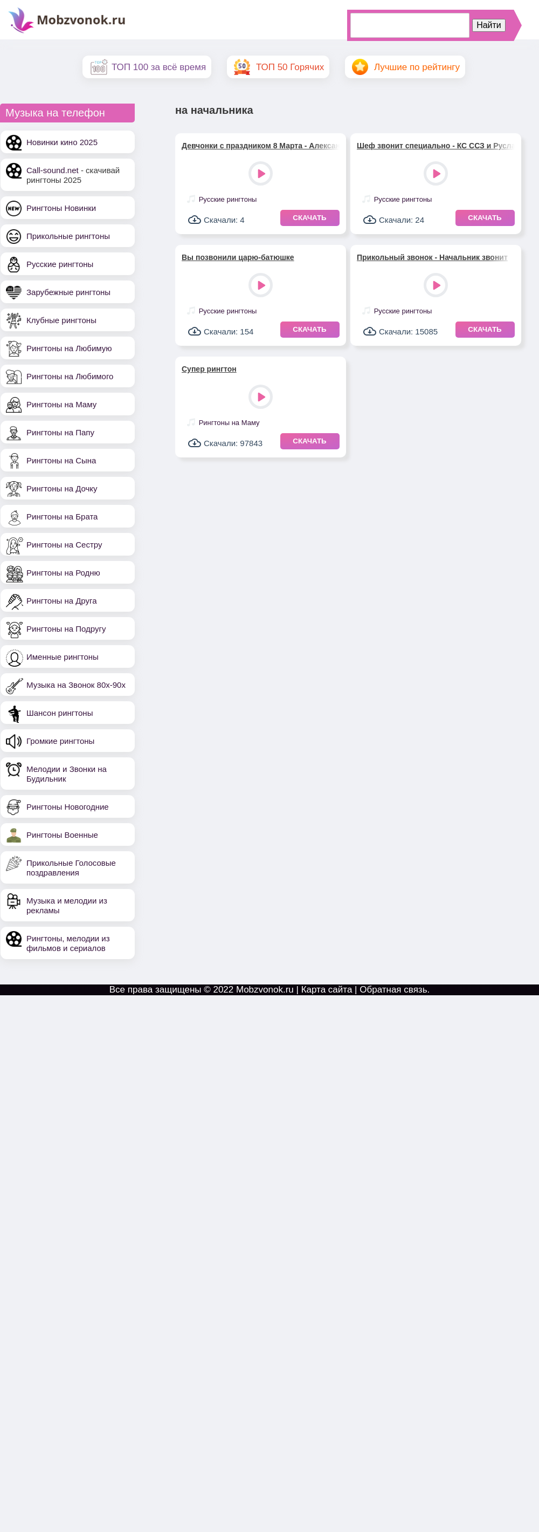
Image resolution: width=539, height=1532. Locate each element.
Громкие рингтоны (60, 741)
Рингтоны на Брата (62, 516)
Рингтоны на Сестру (64, 544)
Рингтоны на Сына (61, 460)
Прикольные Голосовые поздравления (71, 867)
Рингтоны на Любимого (69, 376)
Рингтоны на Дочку (62, 488)
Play (261, 174)
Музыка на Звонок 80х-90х (76, 684)
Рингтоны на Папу (60, 432)
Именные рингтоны (62, 656)
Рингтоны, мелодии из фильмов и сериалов (68, 943)
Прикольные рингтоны (68, 236)
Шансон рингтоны (59, 712)
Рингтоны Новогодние (67, 806)
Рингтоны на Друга (61, 600)
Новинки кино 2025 (62, 142)
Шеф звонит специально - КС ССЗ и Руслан (436, 145)
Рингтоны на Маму (61, 404)
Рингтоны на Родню (63, 572)
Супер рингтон (209, 369)
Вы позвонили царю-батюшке (238, 257)
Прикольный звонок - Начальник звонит (432, 257)
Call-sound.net (52, 170)
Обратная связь (393, 989)
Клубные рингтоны (61, 320)
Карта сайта (327, 989)
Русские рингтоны (59, 264)
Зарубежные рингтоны (68, 292)
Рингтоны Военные (62, 834)
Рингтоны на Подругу (66, 628)
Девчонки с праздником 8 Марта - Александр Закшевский (261, 145)
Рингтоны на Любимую (69, 348)
